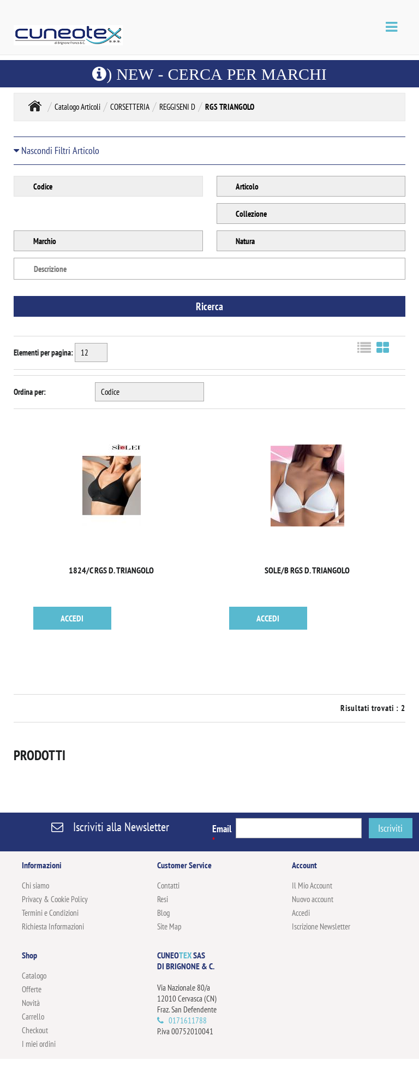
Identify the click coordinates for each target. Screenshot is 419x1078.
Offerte (31, 989)
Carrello (33, 1016)
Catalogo (34, 975)
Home (35, 105)
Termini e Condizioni (50, 913)
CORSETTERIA (129, 107)
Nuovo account (312, 899)
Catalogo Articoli (77, 107)
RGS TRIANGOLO (229, 107)
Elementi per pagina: (43, 352)
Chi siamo (35, 885)
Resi (162, 899)
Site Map (169, 926)
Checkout (35, 1030)
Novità (31, 1003)
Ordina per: (30, 392)
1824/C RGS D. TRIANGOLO (111, 570)
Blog (163, 913)
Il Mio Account (312, 885)
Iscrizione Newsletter (321, 926)
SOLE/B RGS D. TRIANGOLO (307, 570)
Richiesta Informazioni (53, 926)
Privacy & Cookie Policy (55, 899)
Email (221, 833)
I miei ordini (39, 1044)
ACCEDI (72, 618)
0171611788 (188, 1020)
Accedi (301, 913)
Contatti (168, 885)
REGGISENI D (177, 107)
